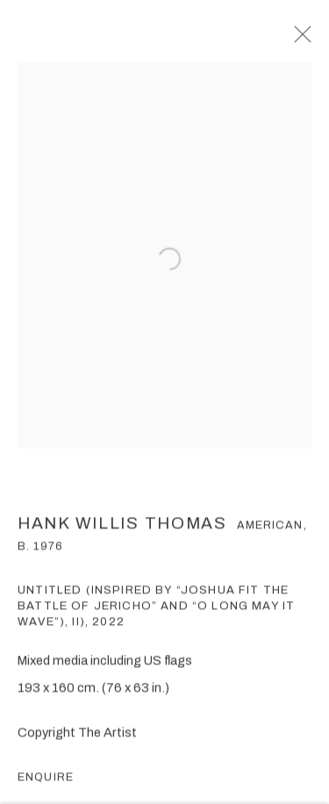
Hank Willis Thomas (122, 529)
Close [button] (308, 39)
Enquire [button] (46, 784)
